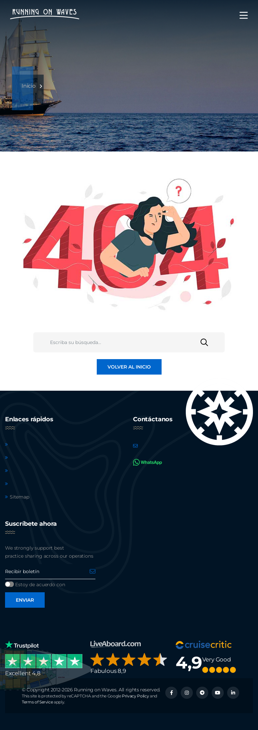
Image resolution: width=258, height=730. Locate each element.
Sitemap (19, 497)
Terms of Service (37, 701)
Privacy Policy (135, 695)
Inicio (29, 86)
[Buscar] (213, 342)
